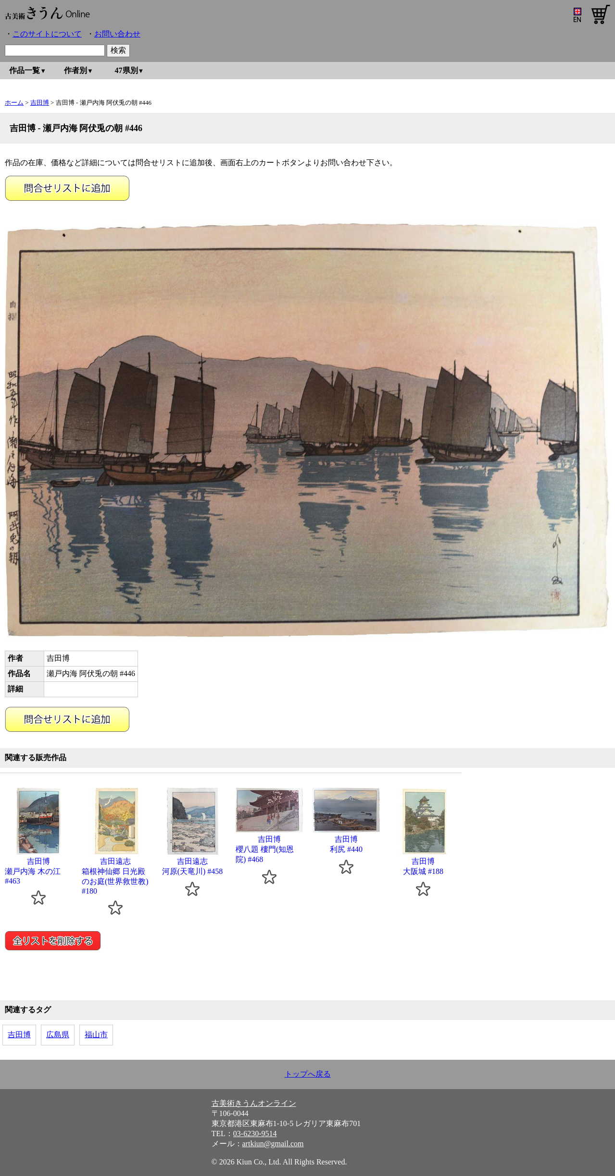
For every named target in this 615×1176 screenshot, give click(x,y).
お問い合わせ (117, 34)
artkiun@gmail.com (273, 1144)
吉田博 (39, 102)
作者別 (75, 70)
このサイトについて (47, 34)
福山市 (96, 1035)
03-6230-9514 (255, 1133)
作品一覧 (24, 70)
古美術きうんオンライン (254, 1103)
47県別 (126, 70)
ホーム (14, 102)
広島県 (57, 1035)
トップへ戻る (308, 1074)
